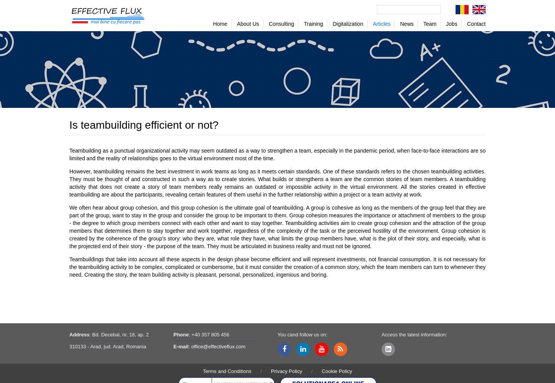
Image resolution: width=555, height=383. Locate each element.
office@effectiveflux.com (218, 346)
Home (220, 24)
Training (313, 24)
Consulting (281, 24)
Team (429, 24)
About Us (248, 24)
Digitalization (348, 24)
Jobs (451, 24)
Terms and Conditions (227, 371)
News (407, 24)
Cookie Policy (337, 371)
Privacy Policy (286, 371)
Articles (381, 24)
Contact (476, 24)
